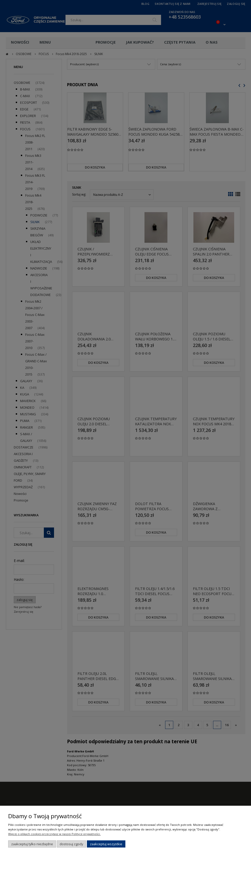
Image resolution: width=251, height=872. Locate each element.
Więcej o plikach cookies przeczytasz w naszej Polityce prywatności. (54, 834)
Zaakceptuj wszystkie (106, 844)
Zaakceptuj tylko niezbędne (32, 844)
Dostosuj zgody (71, 844)
